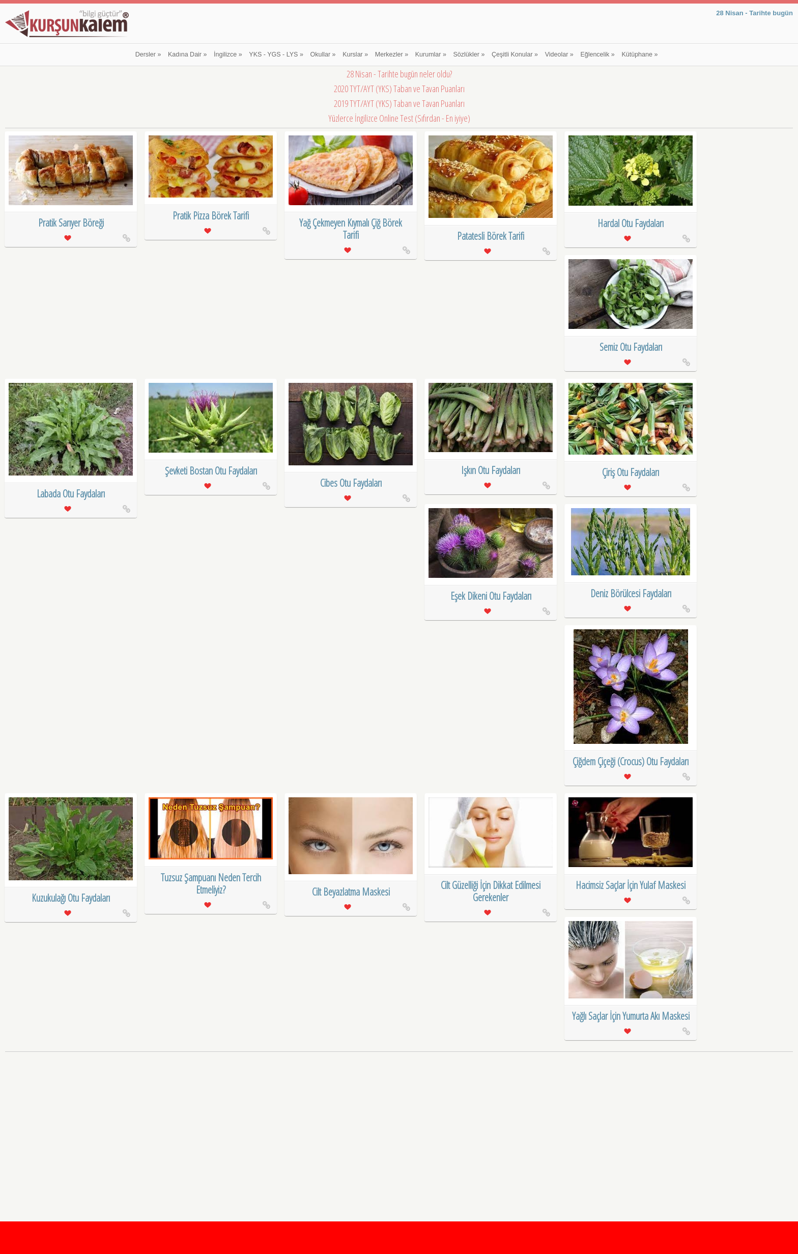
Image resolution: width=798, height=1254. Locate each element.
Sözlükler (469, 54)
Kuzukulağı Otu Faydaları (71, 898)
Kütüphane (639, 54)
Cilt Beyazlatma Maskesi (351, 892)
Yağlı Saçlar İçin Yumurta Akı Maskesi (631, 1016)
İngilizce (228, 54)
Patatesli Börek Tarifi (490, 236)
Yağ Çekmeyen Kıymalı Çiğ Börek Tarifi (350, 229)
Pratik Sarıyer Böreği (71, 223)
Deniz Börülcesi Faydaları (630, 593)
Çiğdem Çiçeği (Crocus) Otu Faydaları (631, 761)
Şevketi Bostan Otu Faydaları (211, 471)
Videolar (559, 54)
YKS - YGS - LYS (276, 54)
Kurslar (355, 54)
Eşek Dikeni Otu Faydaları (490, 596)
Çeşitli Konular (515, 54)
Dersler (148, 54)
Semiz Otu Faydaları (631, 347)
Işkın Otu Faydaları (490, 470)
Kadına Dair (187, 54)
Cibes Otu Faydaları (351, 483)
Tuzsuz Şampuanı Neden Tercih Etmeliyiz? (211, 884)
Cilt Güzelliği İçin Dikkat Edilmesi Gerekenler (490, 891)
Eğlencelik (597, 54)
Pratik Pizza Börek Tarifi (211, 215)
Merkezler (391, 54)
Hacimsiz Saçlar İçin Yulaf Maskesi (631, 885)
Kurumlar (430, 54)
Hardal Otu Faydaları (630, 223)
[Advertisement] (399, 1126)
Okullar (323, 54)
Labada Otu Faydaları (71, 493)
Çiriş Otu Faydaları (630, 472)
